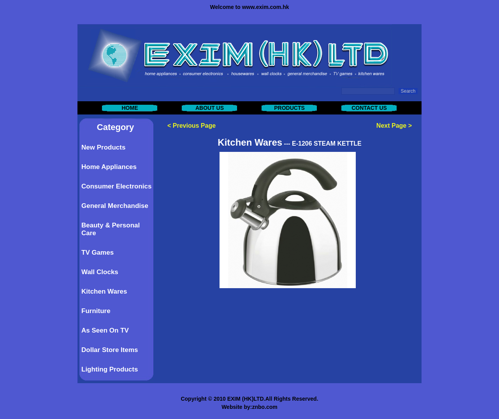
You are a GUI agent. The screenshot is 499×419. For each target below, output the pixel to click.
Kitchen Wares (104, 291)
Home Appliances (109, 167)
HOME (130, 108)
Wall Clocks (99, 272)
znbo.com (264, 407)
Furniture (96, 311)
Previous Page (194, 125)
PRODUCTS (289, 108)
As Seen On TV (105, 330)
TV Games (97, 252)
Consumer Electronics (116, 186)
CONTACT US (369, 108)
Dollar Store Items (109, 350)
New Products (103, 147)
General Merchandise (114, 206)
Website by (235, 407)
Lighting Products (109, 369)
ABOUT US (209, 108)
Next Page (391, 125)
